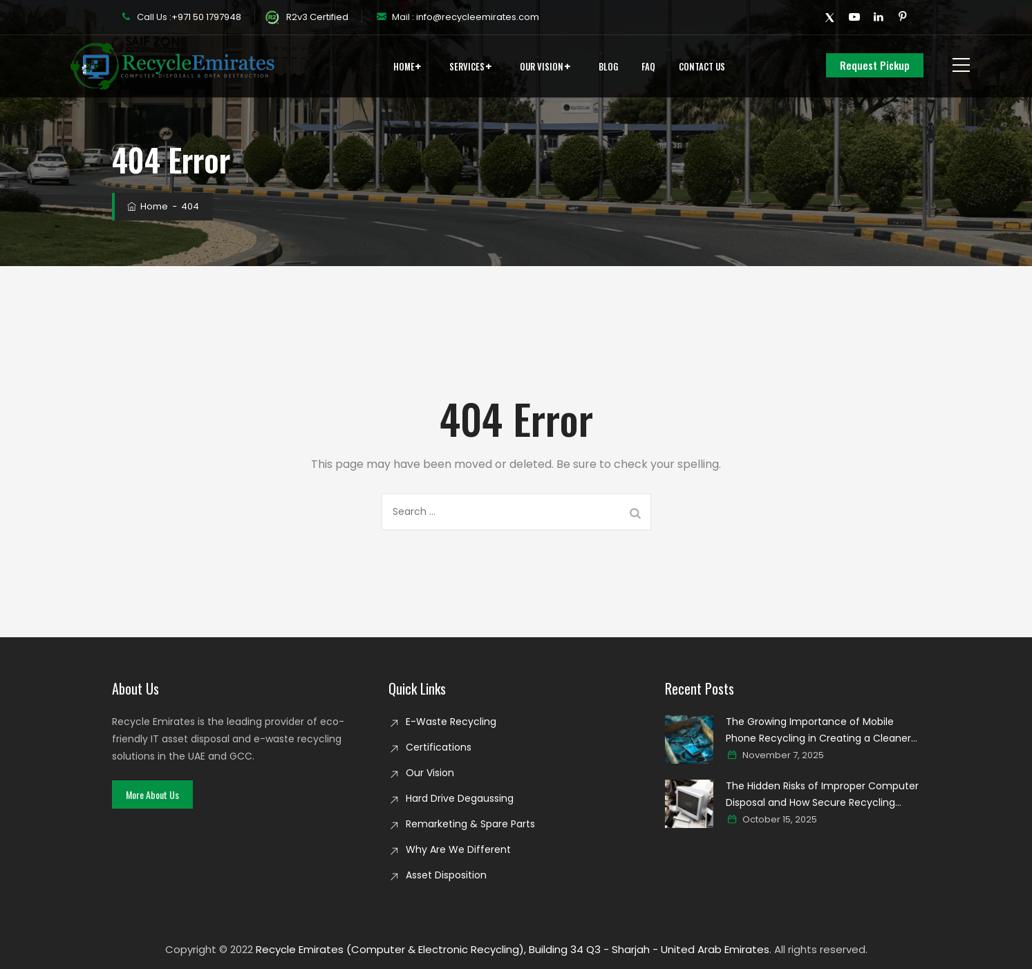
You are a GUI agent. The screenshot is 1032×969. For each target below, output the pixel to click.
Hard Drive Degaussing (460, 798)
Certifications (438, 747)
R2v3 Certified (306, 16)
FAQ (648, 66)
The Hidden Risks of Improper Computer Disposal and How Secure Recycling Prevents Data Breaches (822, 795)
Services (467, 66)
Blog (608, 66)
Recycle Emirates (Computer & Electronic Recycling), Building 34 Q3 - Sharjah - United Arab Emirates (512, 949)
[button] (152, 794)
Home (404, 66)
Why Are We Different (458, 849)
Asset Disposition (446, 875)
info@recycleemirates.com (476, 16)
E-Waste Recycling (451, 721)
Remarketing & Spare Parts (470, 824)
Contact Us (702, 66)
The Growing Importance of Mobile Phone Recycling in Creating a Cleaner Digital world (818, 730)
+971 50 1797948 (206, 16)
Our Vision (541, 66)
